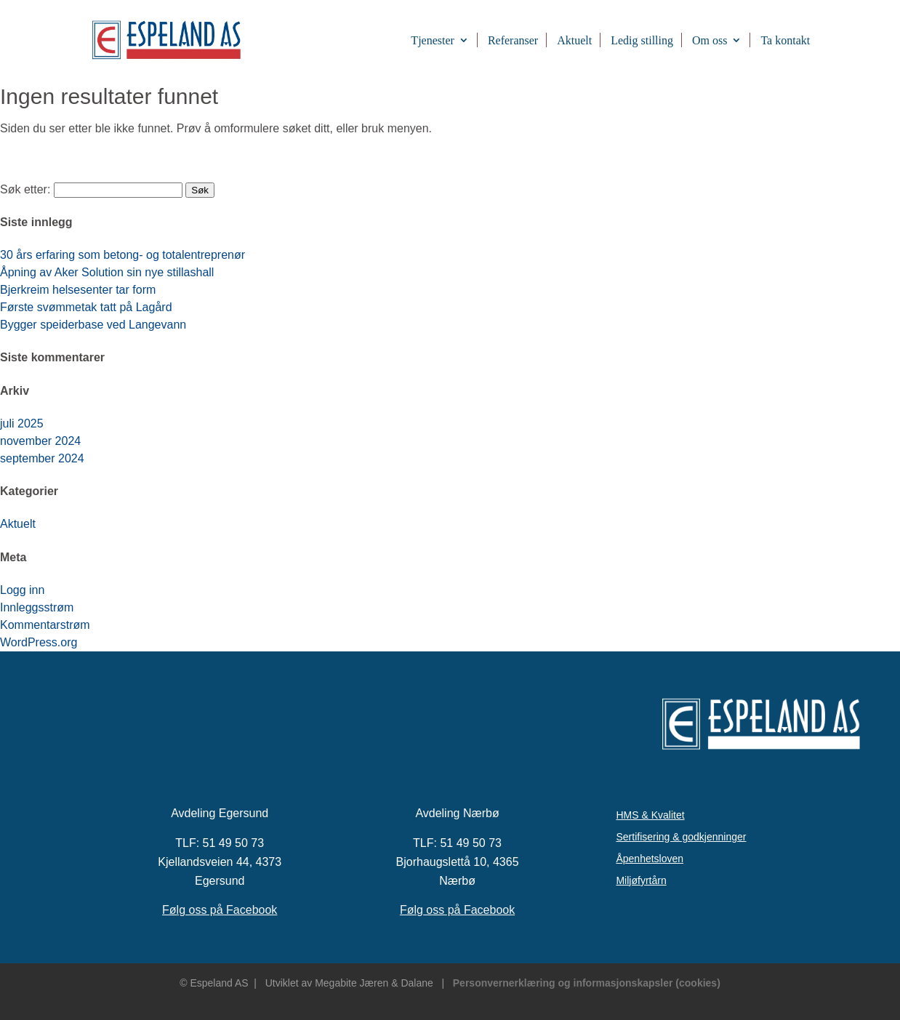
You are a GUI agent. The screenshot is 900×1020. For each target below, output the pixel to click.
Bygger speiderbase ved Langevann (93, 324)
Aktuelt (574, 40)
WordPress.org (38, 642)
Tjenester (432, 40)
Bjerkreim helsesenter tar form (78, 290)
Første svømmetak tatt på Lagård (86, 307)
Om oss (709, 40)
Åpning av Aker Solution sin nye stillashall (107, 272)
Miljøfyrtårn (641, 880)
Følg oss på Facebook (219, 910)
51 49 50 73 (234, 843)
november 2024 (40, 441)
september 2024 (42, 458)
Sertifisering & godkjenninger (681, 837)
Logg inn (22, 590)
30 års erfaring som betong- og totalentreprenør (122, 255)
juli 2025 (22, 423)
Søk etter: (25, 189)
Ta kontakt (785, 40)
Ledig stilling (642, 40)
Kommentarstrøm (45, 625)
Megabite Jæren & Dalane (374, 983)
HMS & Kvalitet (650, 815)
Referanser (513, 40)
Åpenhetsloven (649, 859)
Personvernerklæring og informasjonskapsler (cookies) (586, 983)
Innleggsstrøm (36, 607)
